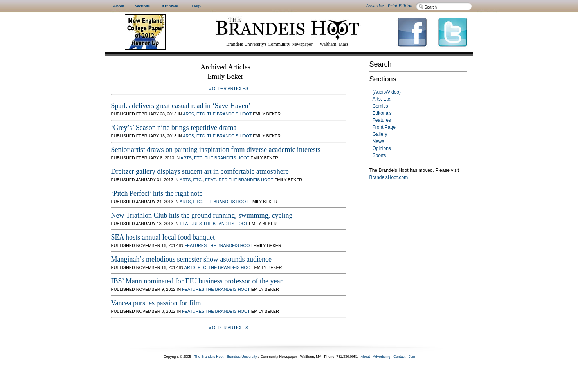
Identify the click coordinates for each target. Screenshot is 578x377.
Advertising (382, 357)
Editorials (382, 113)
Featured (216, 179)
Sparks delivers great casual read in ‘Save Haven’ (181, 106)
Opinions (382, 148)
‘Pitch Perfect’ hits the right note (157, 193)
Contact (399, 357)
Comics (380, 106)
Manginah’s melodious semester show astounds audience (191, 259)
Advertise (375, 6)
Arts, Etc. (382, 99)
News (378, 141)
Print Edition (400, 6)
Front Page (384, 127)
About (365, 357)
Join (412, 357)
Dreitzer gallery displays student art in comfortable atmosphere (200, 171)
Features (382, 120)
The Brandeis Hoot (229, 114)
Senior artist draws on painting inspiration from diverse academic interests (216, 149)
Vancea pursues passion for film (156, 303)
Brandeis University (242, 357)
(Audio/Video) (387, 92)
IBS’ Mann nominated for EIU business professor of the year (197, 281)
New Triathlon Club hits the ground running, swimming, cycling (202, 215)
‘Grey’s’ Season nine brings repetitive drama (174, 128)
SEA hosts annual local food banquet (163, 237)
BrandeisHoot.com (388, 177)
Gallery (380, 134)
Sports (379, 155)
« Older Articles (228, 88)
